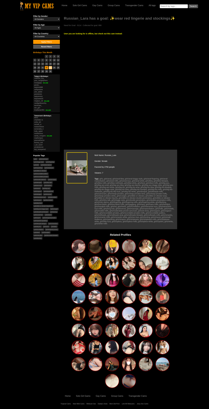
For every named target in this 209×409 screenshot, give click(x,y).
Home (64, 5)
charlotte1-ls (38, 120)
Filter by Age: (39, 25)
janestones (38, 94)
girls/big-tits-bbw (147, 187)
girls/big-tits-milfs (155, 189)
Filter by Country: (41, 33)
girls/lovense (47, 194)
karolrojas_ (38, 105)
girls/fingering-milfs (129, 202)
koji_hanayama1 (40, 149)
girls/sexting (145, 217)
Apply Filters (46, 42)
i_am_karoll (38, 145)
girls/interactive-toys (40, 197)
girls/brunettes (52, 197)
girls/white (168, 221)
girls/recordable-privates (41, 176)
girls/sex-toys (38, 185)
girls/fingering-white (146, 202)
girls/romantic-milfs (102, 217)
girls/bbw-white (130, 183)
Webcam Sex (91, 404)
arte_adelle (38, 92)
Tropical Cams (66, 404)
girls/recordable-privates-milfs (132, 213)
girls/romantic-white (119, 217)
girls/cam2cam (43, 159)
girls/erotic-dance (46, 165)
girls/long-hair (108, 209)
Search (193, 6)
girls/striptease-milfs (148, 219)
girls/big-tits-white (128, 191)
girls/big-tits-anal (132, 187)
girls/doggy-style (38, 162)
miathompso (38, 138)
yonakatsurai (38, 147)
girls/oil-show (52, 179)
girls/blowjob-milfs (155, 191)
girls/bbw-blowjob (161, 181)
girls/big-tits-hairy (122, 189)
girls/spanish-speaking (40, 220)
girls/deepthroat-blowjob (41, 212)
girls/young (54, 212)
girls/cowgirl (54, 209)
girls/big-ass (46, 188)
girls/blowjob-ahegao (40, 223)
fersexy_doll (38, 142)
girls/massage (132, 209)
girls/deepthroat (48, 191)
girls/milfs (159, 209)
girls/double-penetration (135, 200)
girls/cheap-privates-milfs (156, 194)
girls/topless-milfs (130, 221)
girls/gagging (130, 204)
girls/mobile (169, 209)
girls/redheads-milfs (152, 215)
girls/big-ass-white (106, 187)
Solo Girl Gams (83, 396)
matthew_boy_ (39, 78)
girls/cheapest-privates (49, 218)
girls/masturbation (147, 209)
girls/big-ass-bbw (117, 185)
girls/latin (54, 226)
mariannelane (39, 127)
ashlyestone (38, 90)
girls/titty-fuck (38, 203)
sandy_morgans (43, 136)
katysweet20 (38, 99)
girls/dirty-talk (48, 182)
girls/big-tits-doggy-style (104, 189)
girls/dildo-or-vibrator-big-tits (106, 198)
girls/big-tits (37, 226)
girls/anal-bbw (118, 179)
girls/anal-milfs (112, 181)
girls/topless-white (145, 221)
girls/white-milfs (101, 224)
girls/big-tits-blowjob (163, 187)
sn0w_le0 (37, 122)
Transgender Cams (134, 5)
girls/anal (46, 226)
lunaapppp (41, 83)
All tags (152, 5)
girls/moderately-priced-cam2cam (123, 211)
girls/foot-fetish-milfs (116, 204)
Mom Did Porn (114, 404)
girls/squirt (37, 218)
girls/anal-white (138, 181)
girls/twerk (37, 188)
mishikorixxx (38, 133)
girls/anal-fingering (151, 179)
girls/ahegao (37, 194)
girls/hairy (141, 204)
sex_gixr (37, 108)
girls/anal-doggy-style (133, 179)
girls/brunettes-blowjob (51, 235)
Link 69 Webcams (128, 404)
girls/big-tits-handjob (138, 189)
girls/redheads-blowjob (133, 215)
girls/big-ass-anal (102, 185)
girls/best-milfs (152, 183)
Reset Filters (46, 47)
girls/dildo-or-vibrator (40, 171)
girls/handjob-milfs (102, 206)
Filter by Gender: (40, 16)
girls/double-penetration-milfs (158, 200)
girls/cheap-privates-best (135, 194)
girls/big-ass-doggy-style (41, 209)
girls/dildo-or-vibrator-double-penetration (135, 198)
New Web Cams (78, 404)
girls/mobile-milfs (101, 211)
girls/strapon (121, 219)
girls (35, 159)
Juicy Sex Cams (142, 404)
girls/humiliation (38, 229)
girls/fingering (50, 162)
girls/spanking (38, 168)
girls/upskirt (158, 221)
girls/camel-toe (38, 215)
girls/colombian (53, 223)
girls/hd (36, 165)
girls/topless (48, 185)
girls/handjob (45, 232)
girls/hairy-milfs (152, 204)
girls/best (36, 232)
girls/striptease (49, 168)
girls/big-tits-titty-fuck (111, 191)
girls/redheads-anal (115, 215)
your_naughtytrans (40, 80)
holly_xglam (38, 131)
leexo (36, 118)
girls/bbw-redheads (115, 183)
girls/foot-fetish (48, 200)
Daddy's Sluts (103, 404)
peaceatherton (39, 140)
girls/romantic (166, 215)
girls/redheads (100, 215)
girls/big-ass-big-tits (133, 185)
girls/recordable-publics (40, 173)
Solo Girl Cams (80, 5)
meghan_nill (41, 101)
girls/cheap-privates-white (105, 196)
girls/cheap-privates (116, 194)
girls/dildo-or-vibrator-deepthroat (43, 206)
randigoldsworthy (40, 103)
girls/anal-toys (125, 181)
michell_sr (37, 124)
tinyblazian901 (42, 110)
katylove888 (38, 87)
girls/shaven (37, 200)
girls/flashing (37, 238)
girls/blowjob (37, 182)
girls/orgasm (37, 191)
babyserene (38, 96)
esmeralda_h (38, 129)
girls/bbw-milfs (100, 183)
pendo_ (37, 85)
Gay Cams (97, 5)
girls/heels (48, 215)
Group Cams (114, 5)
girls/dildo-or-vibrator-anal (156, 196)
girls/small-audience (40, 179)
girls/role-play (38, 235)
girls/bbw (148, 181)
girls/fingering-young (51, 229)
